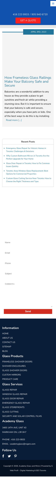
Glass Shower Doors (14, 375)
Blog (5, 355)
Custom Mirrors (11, 379)
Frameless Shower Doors (17, 366)
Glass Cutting (10, 416)
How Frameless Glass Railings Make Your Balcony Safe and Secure (27, 81)
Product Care (10, 383)
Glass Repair (9, 394)
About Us (7, 342)
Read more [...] (14, 120)
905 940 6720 (40, 14)
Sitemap (6, 351)
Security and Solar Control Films (22, 420)
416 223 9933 (21, 14)
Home (5, 338)
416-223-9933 (18, 444)
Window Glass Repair (14, 398)
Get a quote (28, 20)
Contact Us (8, 346)
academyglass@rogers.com (22, 448)
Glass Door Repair (13, 403)
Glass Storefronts (13, 411)
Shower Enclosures (14, 370)
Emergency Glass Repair (16, 407)
